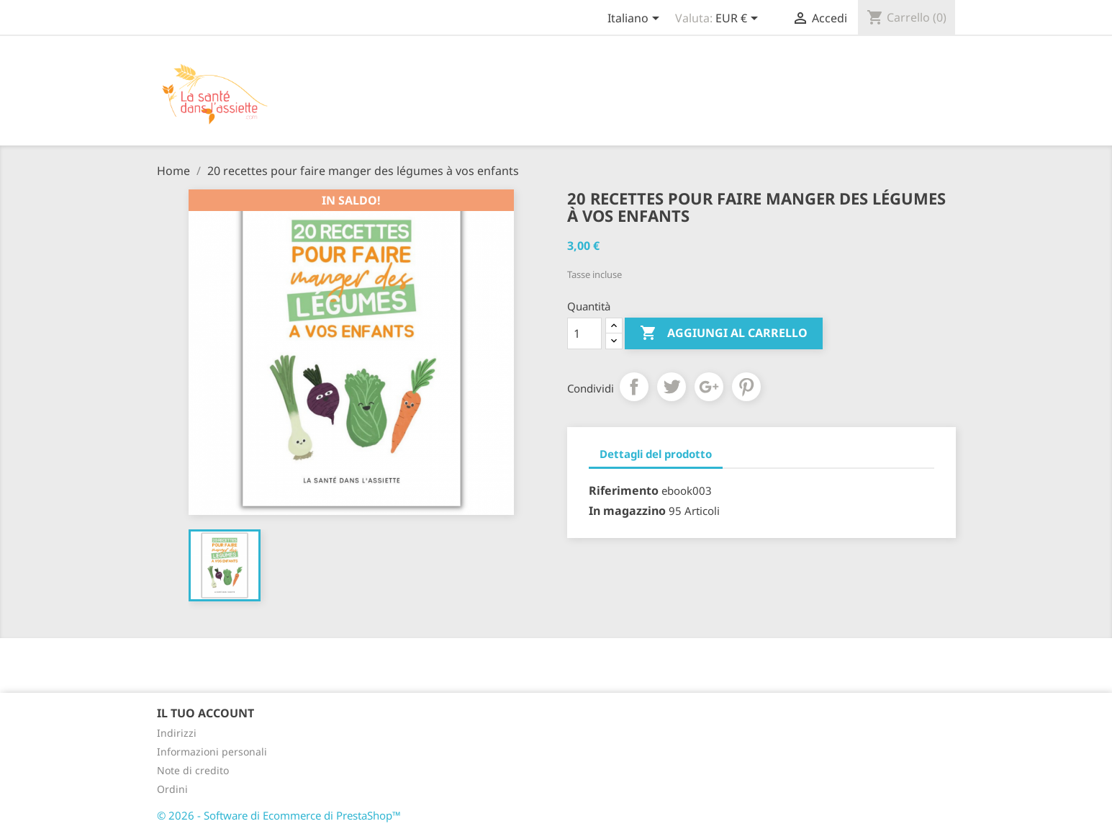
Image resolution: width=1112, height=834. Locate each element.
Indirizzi (176, 733)
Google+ (709, 386)
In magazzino (627, 510)
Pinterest (746, 386)
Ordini (172, 789)
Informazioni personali (212, 751)
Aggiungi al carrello (724, 333)
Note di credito (193, 770)
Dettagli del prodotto (656, 454)
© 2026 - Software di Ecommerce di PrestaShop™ (279, 815)
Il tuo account (205, 713)
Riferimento (624, 490)
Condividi (634, 386)
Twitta (671, 386)
